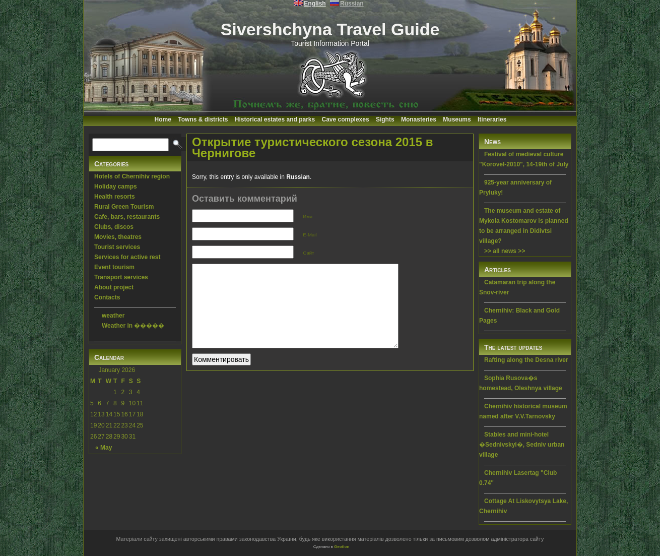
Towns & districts (203, 119)
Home (163, 119)
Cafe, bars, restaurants (127, 216)
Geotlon (341, 546)
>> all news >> (504, 251)
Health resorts (114, 196)
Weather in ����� (133, 325)
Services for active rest (127, 257)
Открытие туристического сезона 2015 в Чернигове (312, 147)
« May (103, 447)
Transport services (121, 277)
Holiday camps (115, 186)
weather (113, 315)
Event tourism (114, 267)
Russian (298, 176)
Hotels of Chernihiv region (132, 176)
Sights (385, 119)
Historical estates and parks (275, 119)
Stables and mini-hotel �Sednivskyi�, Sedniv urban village (521, 444)
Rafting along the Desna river (526, 359)
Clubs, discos (114, 226)
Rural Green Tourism (124, 206)
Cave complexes (345, 119)
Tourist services (117, 247)
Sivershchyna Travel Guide (330, 29)
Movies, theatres (118, 236)
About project (114, 287)
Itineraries (492, 119)
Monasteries (418, 119)
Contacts (107, 297)
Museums (457, 119)
